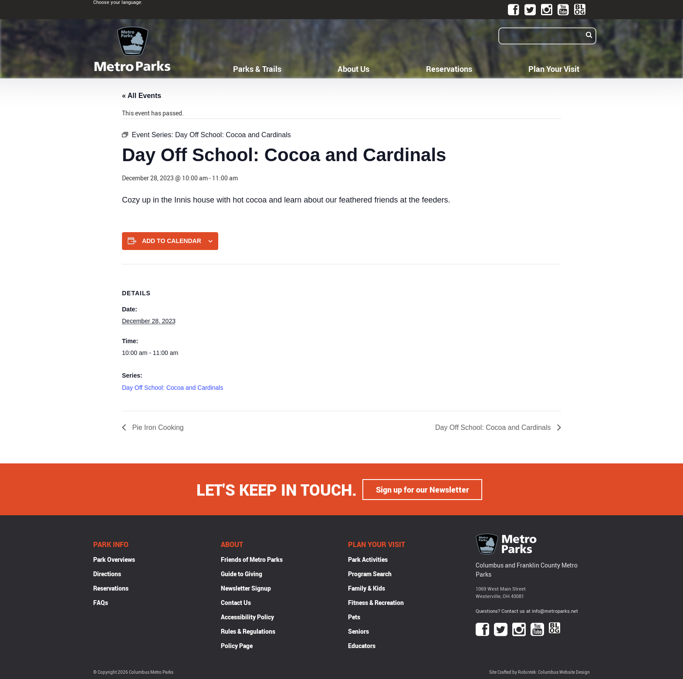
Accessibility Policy (247, 616)
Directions (107, 573)
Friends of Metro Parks (252, 559)
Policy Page (237, 645)
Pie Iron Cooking (157, 427)
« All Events (141, 95)
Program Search (370, 573)
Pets (354, 616)
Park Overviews (114, 559)
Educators (361, 645)
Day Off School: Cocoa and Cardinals (172, 387)
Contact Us (236, 602)
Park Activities (368, 559)
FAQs (100, 602)
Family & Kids (366, 588)
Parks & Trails (257, 69)
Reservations (449, 69)
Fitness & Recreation (376, 602)
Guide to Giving (241, 573)
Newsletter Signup (246, 588)
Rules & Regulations (248, 631)
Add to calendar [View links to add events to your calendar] (171, 240)
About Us (353, 69)
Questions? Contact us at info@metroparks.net (527, 610)
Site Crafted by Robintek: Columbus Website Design (539, 672)
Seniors (358, 631)
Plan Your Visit (553, 69)
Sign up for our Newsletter (422, 489)
